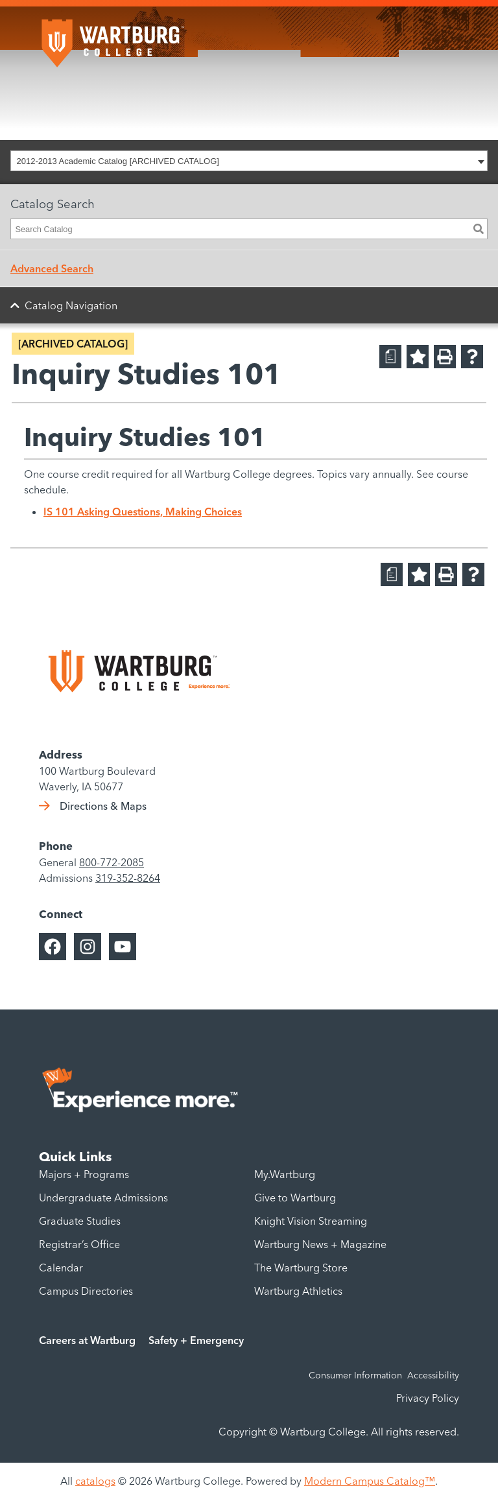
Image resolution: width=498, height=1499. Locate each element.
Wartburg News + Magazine (320, 1244)
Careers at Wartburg (87, 1340)
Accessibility (433, 1375)
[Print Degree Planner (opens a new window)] (390, 356)
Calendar (61, 1267)
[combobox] (249, 160)
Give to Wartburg (295, 1197)
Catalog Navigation (71, 305)
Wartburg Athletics (298, 1290)
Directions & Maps (103, 805)
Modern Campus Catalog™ (369, 1480)
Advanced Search (51, 268)
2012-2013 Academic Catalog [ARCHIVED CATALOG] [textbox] (118, 161)
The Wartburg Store (301, 1267)
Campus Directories (86, 1290)
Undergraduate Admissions (103, 1197)
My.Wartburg (284, 1174)
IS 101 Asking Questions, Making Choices (142, 511)
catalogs (95, 1480)
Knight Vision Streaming (310, 1220)
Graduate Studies (80, 1220)
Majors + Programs (84, 1174)
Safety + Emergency (196, 1340)
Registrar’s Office (79, 1244)
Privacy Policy (427, 1397)
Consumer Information (355, 1375)
